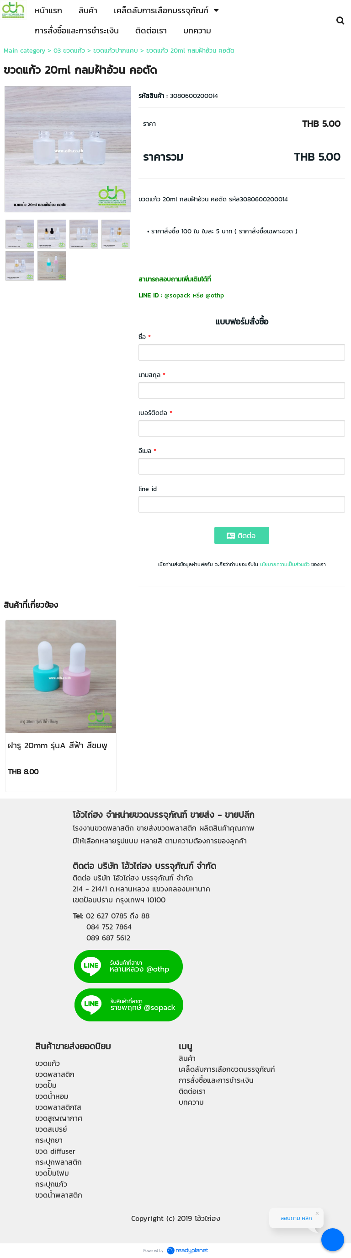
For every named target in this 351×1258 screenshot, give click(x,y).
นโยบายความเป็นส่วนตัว (284, 564)
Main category (24, 50)
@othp (215, 295)
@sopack (178, 295)
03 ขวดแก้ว (69, 50)
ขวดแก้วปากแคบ (115, 50)
